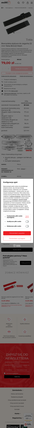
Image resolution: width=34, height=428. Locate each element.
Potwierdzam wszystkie (17, 233)
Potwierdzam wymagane (17, 238)
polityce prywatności (15, 196)
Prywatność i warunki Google (19, 199)
